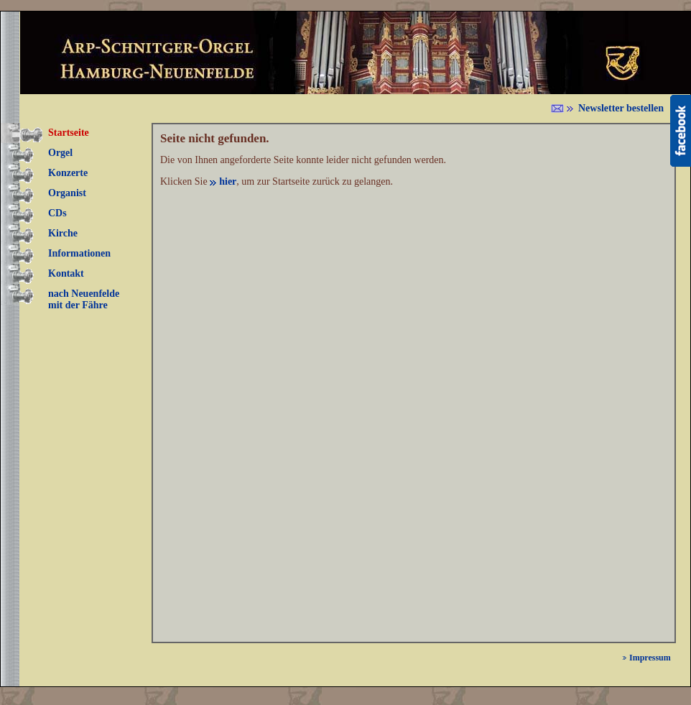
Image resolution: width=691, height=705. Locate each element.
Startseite (68, 132)
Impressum (650, 658)
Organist (67, 193)
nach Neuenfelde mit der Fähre (83, 299)
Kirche (63, 233)
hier (227, 181)
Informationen (79, 253)
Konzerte (68, 172)
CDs (57, 213)
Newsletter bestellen (621, 108)
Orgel (60, 152)
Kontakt (66, 273)
